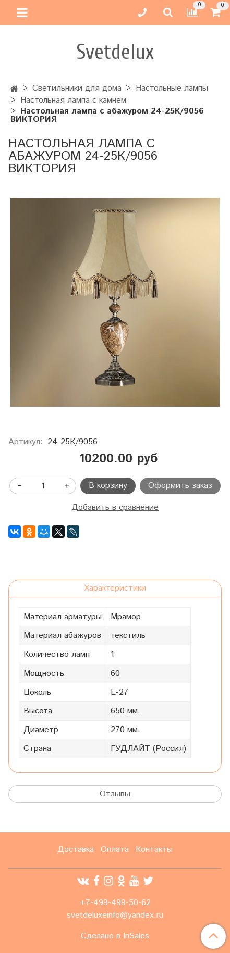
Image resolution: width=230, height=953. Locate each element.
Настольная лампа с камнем (73, 100)
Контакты (154, 850)
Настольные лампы (172, 88)
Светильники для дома (77, 88)
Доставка (75, 850)
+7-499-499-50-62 (115, 903)
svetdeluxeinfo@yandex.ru (115, 915)
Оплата (115, 850)
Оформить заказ (180, 486)
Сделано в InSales (115, 936)
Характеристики (115, 588)
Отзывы (115, 794)
